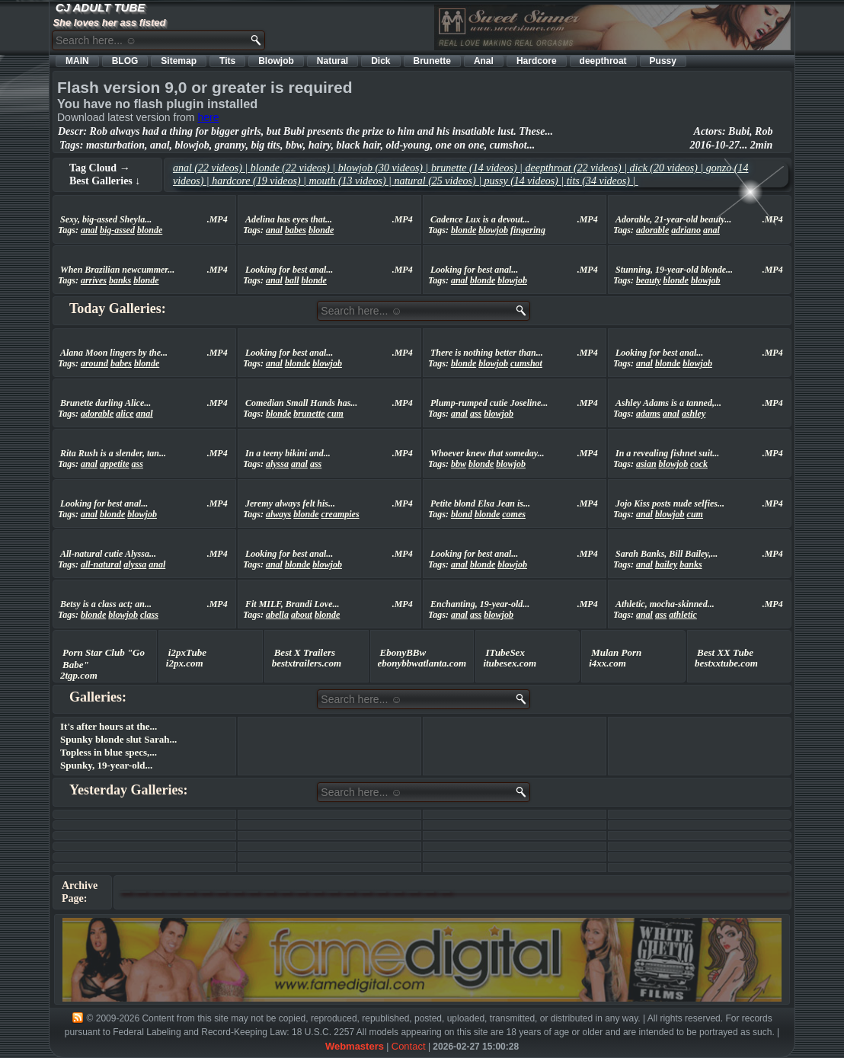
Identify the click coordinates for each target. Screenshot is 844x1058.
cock (699, 464)
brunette (308, 413)
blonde (149, 230)
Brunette (432, 61)
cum (336, 413)
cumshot (526, 363)
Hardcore (536, 61)
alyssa (277, 464)
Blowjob (276, 61)
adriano (686, 230)
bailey (666, 564)
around (94, 363)
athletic (683, 614)
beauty (648, 280)
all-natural (101, 564)
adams (648, 413)
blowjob (493, 230)
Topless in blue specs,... (108, 752)
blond (461, 514)
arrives (94, 280)
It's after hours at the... (108, 726)
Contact (409, 1046)
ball (292, 280)
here (208, 117)
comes (514, 514)
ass (475, 413)
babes (295, 230)
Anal (484, 61)
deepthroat (603, 61)
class (149, 614)
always (278, 514)
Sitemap (179, 61)
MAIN (77, 61)
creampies (340, 514)
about (301, 614)
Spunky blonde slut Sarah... (118, 739)
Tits (227, 61)
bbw (458, 464)
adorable (652, 230)
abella (277, 614)
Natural (332, 61)
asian (646, 464)
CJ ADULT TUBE (100, 7)
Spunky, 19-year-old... (106, 765)
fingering (527, 230)
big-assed (117, 230)
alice (124, 413)
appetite (114, 464)
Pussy (663, 61)
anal (89, 230)
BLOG (125, 61)
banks (120, 280)
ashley (693, 413)
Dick (380, 61)
